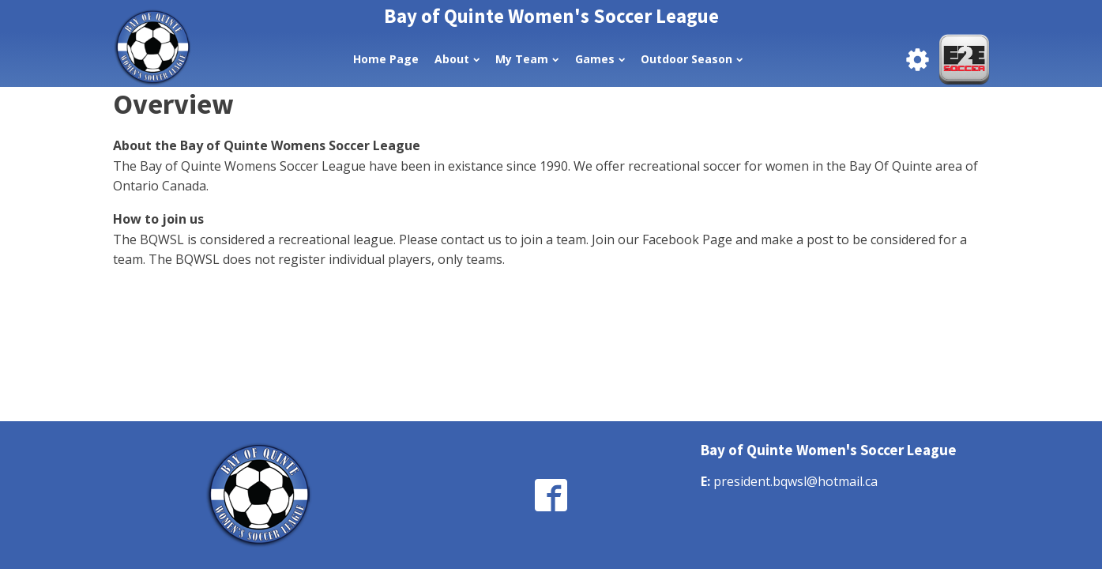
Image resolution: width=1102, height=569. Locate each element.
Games (600, 58)
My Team (527, 58)
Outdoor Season (692, 58)
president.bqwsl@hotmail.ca (795, 481)
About (457, 58)
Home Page (386, 58)
